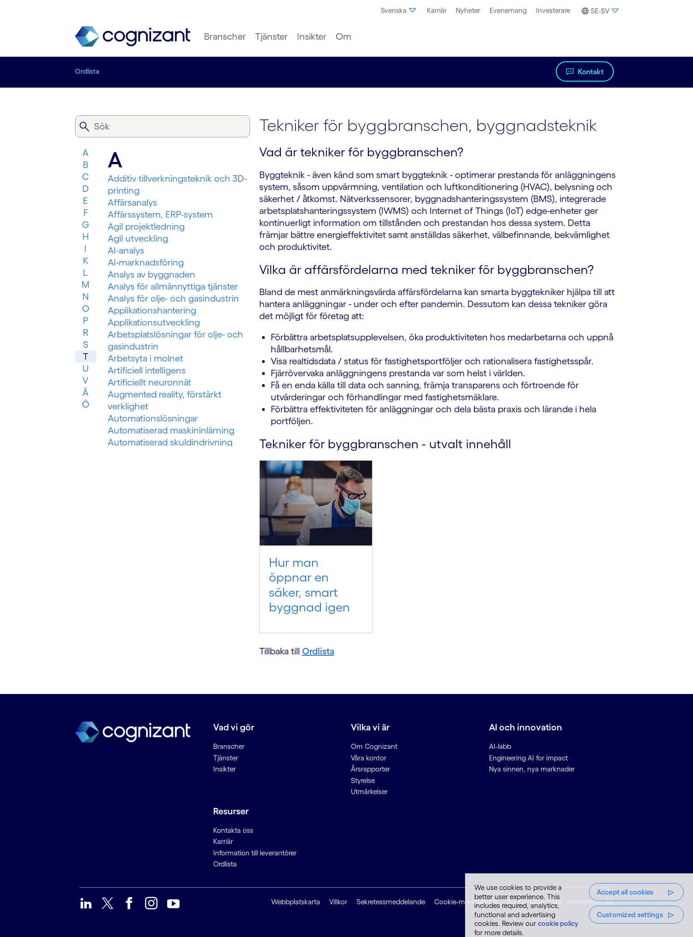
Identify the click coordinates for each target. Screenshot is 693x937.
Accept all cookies (625, 892)
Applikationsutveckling (154, 322)
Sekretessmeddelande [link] (390, 902)
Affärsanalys (132, 202)
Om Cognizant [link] (374, 746)
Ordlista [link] (225, 864)
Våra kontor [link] (368, 758)
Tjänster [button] (271, 36)
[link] (132, 36)
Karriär (437, 10)
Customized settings (630, 915)
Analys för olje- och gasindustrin (173, 298)
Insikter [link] (224, 769)
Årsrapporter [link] (370, 769)
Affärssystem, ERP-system (160, 214)
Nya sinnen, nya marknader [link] (532, 769)
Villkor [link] (338, 902)
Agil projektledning (146, 226)
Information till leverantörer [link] (255, 853)
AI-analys (126, 250)
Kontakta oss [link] (233, 830)
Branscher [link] (229, 746)
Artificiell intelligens (147, 370)
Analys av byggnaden (151, 274)
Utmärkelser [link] (369, 791)
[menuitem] (399, 11)
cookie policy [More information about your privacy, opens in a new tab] (558, 923)
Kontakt (591, 71)
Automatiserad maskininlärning (171, 430)
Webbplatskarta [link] (295, 902)
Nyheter (468, 10)
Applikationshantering (152, 310)
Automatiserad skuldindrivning (170, 442)
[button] (598, 11)
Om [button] (343, 36)
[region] (579, 905)
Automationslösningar (153, 418)
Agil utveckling (138, 238)
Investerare (553, 10)
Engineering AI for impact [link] (528, 758)
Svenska (399, 10)
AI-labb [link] (500, 746)
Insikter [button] (311, 36)
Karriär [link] (223, 841)
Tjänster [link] (225, 758)
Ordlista (87, 71)
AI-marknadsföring (146, 262)
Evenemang (508, 10)
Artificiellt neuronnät (149, 382)
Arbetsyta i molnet (145, 358)
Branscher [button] (225, 36)
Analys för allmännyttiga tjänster (173, 286)
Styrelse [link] (363, 780)
